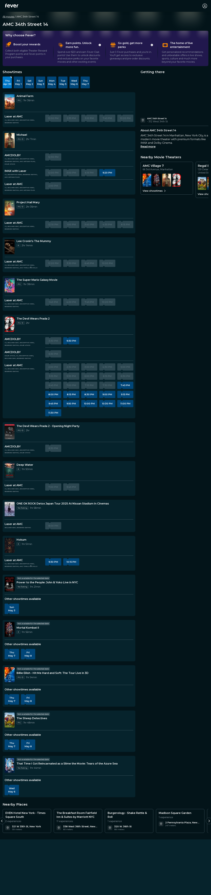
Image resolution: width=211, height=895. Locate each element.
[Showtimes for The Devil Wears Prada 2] (176, 180)
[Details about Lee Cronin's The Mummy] (34, 241)
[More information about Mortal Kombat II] (10, 629)
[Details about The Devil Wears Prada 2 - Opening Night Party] (48, 426)
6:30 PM (53, 353)
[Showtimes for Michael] (166, 180)
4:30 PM (107, 366)
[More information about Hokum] (10, 545)
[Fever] (11, 5)
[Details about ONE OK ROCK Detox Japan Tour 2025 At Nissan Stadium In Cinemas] (63, 504)
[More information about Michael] (10, 140)
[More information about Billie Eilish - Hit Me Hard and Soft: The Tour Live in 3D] (10, 674)
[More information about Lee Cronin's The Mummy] (10, 246)
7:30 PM (107, 385)
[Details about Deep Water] (25, 465)
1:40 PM (53, 302)
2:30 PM (71, 366)
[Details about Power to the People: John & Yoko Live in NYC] (47, 582)
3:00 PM (71, 172)
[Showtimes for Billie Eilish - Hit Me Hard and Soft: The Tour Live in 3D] (147, 180)
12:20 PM (53, 263)
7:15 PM (89, 385)
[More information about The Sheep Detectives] (10, 720)
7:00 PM (71, 385)
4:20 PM (71, 302)
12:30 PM (53, 157)
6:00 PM (89, 376)
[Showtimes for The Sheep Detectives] (202, 183)
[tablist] (105, 52)
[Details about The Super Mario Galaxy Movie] (37, 280)
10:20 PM (125, 118)
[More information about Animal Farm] (10, 101)
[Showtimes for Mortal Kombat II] (157, 180)
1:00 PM (71, 224)
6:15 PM (89, 172)
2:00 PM (53, 185)
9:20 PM (107, 172)
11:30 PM (53, 412)
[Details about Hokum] (21, 540)
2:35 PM (71, 118)
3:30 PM (71, 263)
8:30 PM (89, 394)
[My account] (204, 6)
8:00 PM (53, 394)
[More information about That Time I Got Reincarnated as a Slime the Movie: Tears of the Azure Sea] (10, 765)
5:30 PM (71, 376)
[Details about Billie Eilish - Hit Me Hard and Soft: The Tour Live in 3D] (52, 673)
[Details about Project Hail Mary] (28, 202)
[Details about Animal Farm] (25, 96)
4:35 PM (107, 224)
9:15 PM (125, 394)
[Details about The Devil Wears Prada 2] (33, 319)
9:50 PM (71, 403)
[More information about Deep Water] (10, 470)
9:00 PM (107, 394)
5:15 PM (53, 376)
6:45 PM (89, 263)
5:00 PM (125, 366)
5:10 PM (89, 118)
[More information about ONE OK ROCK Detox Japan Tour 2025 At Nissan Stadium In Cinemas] (10, 509)
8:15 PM (125, 224)
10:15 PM (71, 561)
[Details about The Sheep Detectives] (32, 718)
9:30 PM (71, 340)
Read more (148, 146)
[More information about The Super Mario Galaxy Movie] (10, 285)
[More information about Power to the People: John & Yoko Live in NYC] (10, 584)
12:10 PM (53, 224)
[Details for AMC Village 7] (167, 167)
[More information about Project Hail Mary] (10, 208)
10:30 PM (107, 403)
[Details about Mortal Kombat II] (28, 628)
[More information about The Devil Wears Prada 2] (10, 324)
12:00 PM (53, 118)
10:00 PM (107, 263)
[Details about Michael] (22, 135)
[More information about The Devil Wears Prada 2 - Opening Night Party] (10, 431)
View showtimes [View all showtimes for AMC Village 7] (154, 190)
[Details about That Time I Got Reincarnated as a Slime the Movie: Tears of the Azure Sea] (67, 764)
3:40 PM (89, 224)
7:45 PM (107, 118)
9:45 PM (53, 403)
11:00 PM (125, 403)
